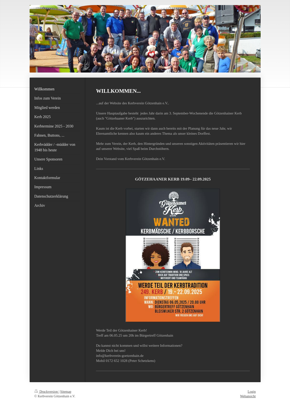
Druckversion (46, 391)
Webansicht (248, 396)
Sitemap (65, 391)
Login (252, 391)
